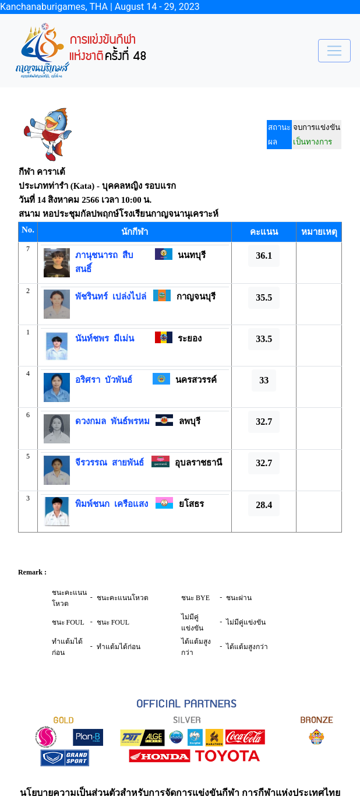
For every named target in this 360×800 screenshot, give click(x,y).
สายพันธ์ (125, 462)
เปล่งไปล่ (127, 296)
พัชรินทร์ (91, 296)
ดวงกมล (90, 421)
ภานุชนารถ (96, 255)
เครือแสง (129, 504)
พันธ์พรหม (128, 421)
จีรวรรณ (91, 462)
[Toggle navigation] (334, 50)
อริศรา (87, 380)
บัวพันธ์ (116, 380)
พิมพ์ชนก (92, 504)
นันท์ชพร (92, 338)
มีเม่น (121, 338)
